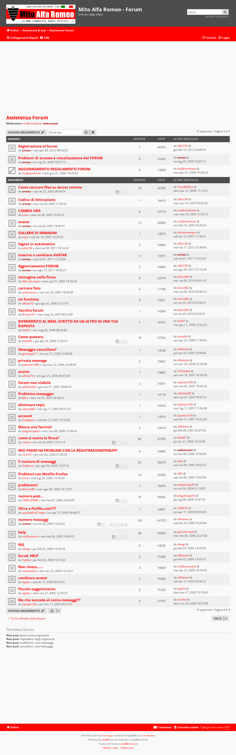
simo (25, 478)
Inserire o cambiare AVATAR (42, 255)
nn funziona (28, 299)
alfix (180, 461)
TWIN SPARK (30, 500)
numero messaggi (33, 519)
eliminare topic (31, 404)
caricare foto (29, 288)
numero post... (30, 496)
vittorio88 (28, 409)
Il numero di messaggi (37, 461)
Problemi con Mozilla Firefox (43, 474)
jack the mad (185, 532)
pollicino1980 (30, 365)
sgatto (26, 593)
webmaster (50, 123)
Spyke (26, 582)
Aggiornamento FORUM (38, 266)
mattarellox (29, 571)
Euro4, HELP (28, 555)
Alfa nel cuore (31, 281)
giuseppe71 (29, 354)
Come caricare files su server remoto (50, 187)
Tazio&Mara (185, 187)
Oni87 (26, 330)
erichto (181, 600)
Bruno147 (28, 314)
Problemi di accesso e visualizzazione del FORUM (60, 158)
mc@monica (30, 536)
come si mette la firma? (38, 438)
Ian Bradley (148, 735)
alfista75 (27, 303)
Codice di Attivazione (36, 199)
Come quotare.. (31, 336)
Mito (25, 398)
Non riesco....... (30, 566)
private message (32, 360)
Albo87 (181, 437)
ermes (26, 150)
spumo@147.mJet (33, 513)
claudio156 (29, 604)
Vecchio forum (31, 310)
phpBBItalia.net (129, 743)
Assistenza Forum (27, 117)
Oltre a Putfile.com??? (37, 508)
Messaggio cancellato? (37, 349)
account (25, 415)
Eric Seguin (108, 735)
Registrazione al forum (38, 146)
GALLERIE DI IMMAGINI (37, 232)
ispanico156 (185, 382)
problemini (28, 485)
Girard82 (183, 277)
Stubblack (28, 420)
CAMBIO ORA (29, 210)
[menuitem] (45, 38)
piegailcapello (31, 431)
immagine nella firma (37, 277)
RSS (21, 544)
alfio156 (182, 146)
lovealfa (27, 341)
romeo (26, 442)
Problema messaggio (36, 393)
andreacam (29, 292)
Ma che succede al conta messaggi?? (49, 600)
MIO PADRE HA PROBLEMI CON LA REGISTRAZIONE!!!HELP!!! (67, 450)
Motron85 (28, 489)
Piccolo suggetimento (36, 589)
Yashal (26, 560)
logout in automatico (36, 244)
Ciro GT (27, 455)
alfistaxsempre (187, 232)
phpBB (105, 739)
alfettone (183, 349)
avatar (24, 221)
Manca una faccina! (35, 427)
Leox (25, 215)
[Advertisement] (118, 78)
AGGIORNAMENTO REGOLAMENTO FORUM (54, 169)
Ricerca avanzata (217, 16)
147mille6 (183, 371)
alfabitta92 (29, 387)
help (22, 532)
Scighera (27, 466)
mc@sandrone (32, 123)
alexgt (26, 549)
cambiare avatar (32, 577)
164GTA (182, 508)
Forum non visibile (34, 382)
